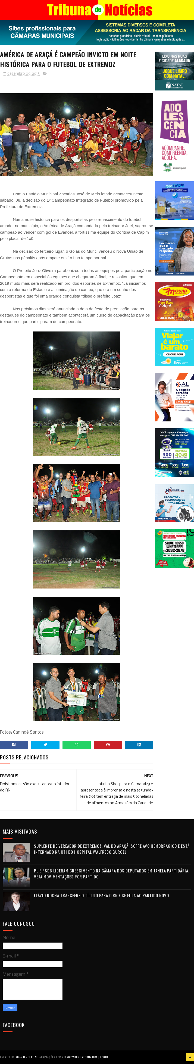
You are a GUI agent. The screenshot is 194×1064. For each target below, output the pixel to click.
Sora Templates (26, 1057)
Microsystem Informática (80, 1057)
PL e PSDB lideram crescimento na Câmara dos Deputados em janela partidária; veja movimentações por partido (111, 874)
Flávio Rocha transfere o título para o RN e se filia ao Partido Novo (101, 895)
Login (104, 1057)
